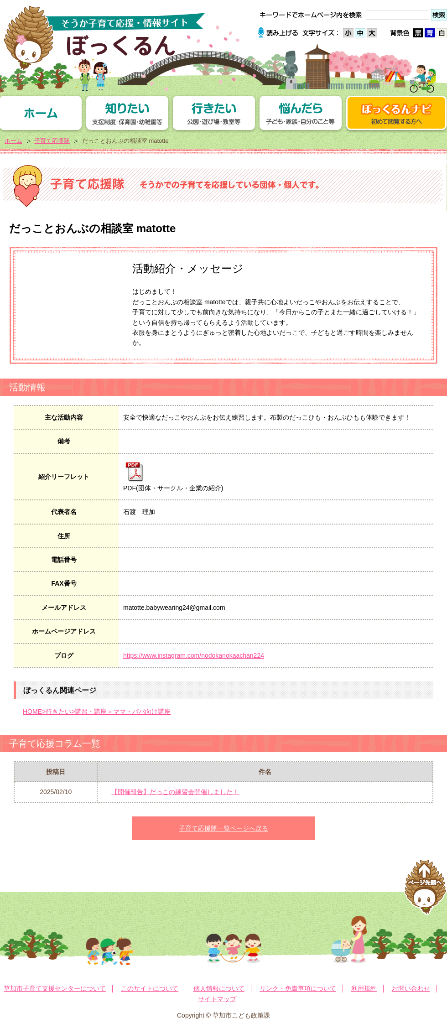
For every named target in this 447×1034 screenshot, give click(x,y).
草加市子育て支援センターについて (55, 988)
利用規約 (364, 988)
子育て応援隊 (52, 140)
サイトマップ (217, 999)
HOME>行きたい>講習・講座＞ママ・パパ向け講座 (97, 711)
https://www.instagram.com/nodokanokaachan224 (193, 655)
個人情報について (218, 988)
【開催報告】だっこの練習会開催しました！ (175, 791)
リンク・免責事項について (298, 988)
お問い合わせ (411, 988)
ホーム (13, 140)
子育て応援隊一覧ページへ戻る (223, 828)
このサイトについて (149, 988)
